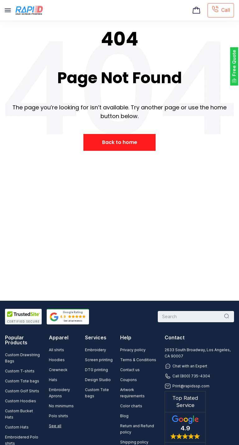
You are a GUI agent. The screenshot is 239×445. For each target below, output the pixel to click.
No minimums (61, 406)
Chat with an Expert (186, 366)
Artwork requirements (132, 392)
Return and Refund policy (137, 428)
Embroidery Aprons (59, 392)
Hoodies (57, 359)
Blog (124, 416)
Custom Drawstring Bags (22, 357)
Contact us (130, 369)
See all (55, 425)
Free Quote (234, 63)
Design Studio (98, 379)
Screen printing (99, 359)
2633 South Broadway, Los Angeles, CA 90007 (198, 352)
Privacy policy (133, 349)
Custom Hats (17, 427)
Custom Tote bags (22, 381)
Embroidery (95, 349)
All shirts (56, 349)
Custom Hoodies (20, 401)
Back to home (119, 142)
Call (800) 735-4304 (187, 376)
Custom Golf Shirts (22, 391)
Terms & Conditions (138, 359)
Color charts (131, 406)
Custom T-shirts (20, 371)
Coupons (128, 379)
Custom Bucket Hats (19, 414)
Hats (53, 379)
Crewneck (58, 369)
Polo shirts (58, 416)
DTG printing (96, 369)
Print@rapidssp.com (187, 386)
